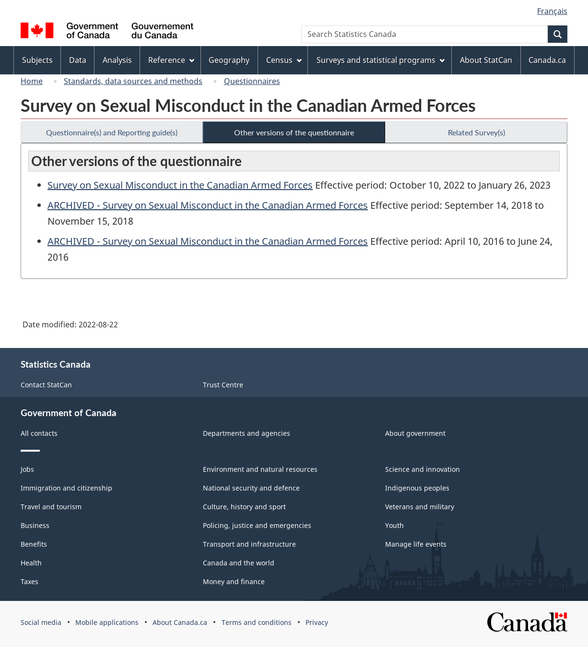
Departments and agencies (246, 433)
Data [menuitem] (77, 60)
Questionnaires (252, 81)
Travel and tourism (51, 506)
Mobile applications (107, 622)
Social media (41, 622)
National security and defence (251, 487)
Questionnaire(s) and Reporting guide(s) (111, 132)
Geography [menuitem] (229, 60)
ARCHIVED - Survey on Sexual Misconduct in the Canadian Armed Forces (207, 205)
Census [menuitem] (284, 60)
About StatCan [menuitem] (486, 60)
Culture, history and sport (244, 506)
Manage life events (416, 544)
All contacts (39, 433)
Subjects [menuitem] (37, 60)
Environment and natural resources (260, 469)
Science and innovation (422, 469)
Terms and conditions (257, 622)
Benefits (34, 544)
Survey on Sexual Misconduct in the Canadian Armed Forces (180, 185)
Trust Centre (223, 384)
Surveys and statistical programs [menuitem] (381, 60)
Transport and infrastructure (249, 544)
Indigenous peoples (417, 487)
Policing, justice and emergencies (257, 525)
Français (552, 11)
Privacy (317, 622)
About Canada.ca (180, 622)
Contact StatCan (46, 384)
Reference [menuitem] (171, 60)
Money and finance (234, 581)
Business (35, 525)
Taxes (29, 581)
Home (32, 81)
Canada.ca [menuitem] (547, 60)
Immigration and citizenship (66, 487)
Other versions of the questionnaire (294, 132)
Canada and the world (238, 562)
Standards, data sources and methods (133, 81)
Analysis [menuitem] (117, 60)
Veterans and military (419, 506)
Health (31, 562)
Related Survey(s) (476, 132)
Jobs (27, 469)
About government (415, 433)
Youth (394, 525)
